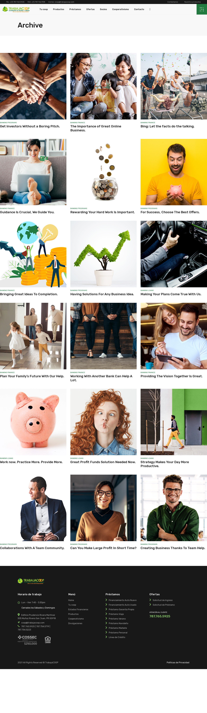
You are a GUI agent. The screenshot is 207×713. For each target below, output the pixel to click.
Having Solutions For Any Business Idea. (102, 294)
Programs (12, 123)
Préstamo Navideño (118, 623)
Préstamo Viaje (116, 614)
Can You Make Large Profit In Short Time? (103, 548)
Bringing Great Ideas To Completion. (29, 294)
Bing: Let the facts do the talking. (167, 126)
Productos (73, 614)
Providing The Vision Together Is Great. (172, 376)
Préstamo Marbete (118, 628)
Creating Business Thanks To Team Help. (173, 548)
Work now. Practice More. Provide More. (31, 462)
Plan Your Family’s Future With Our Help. (32, 376)
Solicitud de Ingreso (163, 600)
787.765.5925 (28, 626)
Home (71, 600)
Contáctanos (172, 2)
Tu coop (72, 605)
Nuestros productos (192, 2)
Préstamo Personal (118, 632)
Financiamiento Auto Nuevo (123, 600)
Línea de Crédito (117, 637)
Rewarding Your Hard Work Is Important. (102, 212)
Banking (4, 123)
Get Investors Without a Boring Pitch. (30, 126)
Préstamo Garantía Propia (121, 609)
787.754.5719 (42, 626)
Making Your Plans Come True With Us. (171, 294)
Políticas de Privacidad (178, 662)
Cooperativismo (76, 618)
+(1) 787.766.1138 (38, 2)
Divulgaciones (75, 623)
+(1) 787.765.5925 (17, 2)
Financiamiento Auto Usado (122, 605)
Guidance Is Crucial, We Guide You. (27, 212)
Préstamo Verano (117, 618)
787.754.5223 (24, 629)
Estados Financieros (78, 609)
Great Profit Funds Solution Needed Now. (103, 462)
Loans (151, 290)
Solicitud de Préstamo (164, 605)
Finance (81, 123)
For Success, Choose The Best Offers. (170, 212)
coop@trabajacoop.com (64, 2)
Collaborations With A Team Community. (32, 548)
